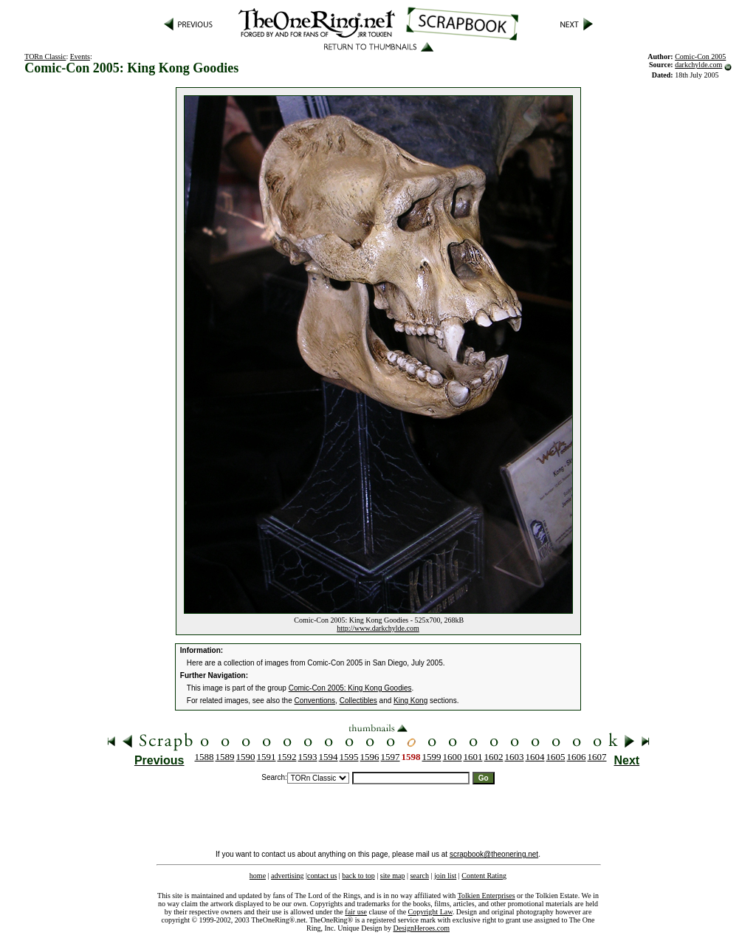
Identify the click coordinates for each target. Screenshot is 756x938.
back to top (358, 876)
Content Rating (483, 876)
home (258, 876)
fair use (356, 912)
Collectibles (358, 700)
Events (80, 56)
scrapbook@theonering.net (494, 854)
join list (445, 876)
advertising (287, 876)
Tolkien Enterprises (486, 895)
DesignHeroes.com (422, 928)
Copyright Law (430, 912)
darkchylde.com (698, 65)
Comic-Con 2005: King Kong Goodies (350, 688)
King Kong (410, 700)
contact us (322, 876)
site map (392, 876)
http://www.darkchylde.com (378, 628)
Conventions (315, 700)
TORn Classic (45, 56)
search (419, 876)
